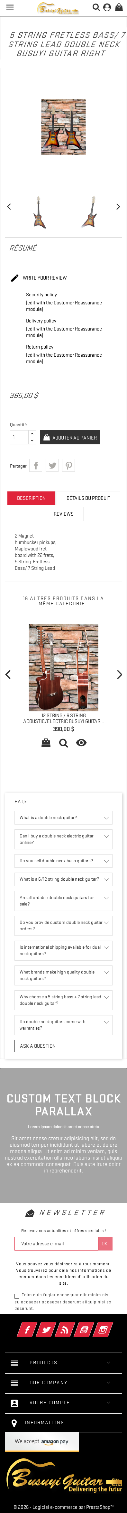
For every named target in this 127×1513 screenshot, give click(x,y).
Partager (36, 465)
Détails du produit (88, 498)
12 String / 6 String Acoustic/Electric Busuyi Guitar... (63, 718)
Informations (44, 1423)
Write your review (38, 278)
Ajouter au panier (74, 438)
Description (31, 498)
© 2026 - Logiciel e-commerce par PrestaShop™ (64, 1507)
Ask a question (38, 1046)
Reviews (64, 514)
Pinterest (68, 465)
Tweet (52, 465)
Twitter (55, 1325)
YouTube (93, 1325)
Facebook (36, 1325)
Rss (74, 1325)
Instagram (112, 1325)
